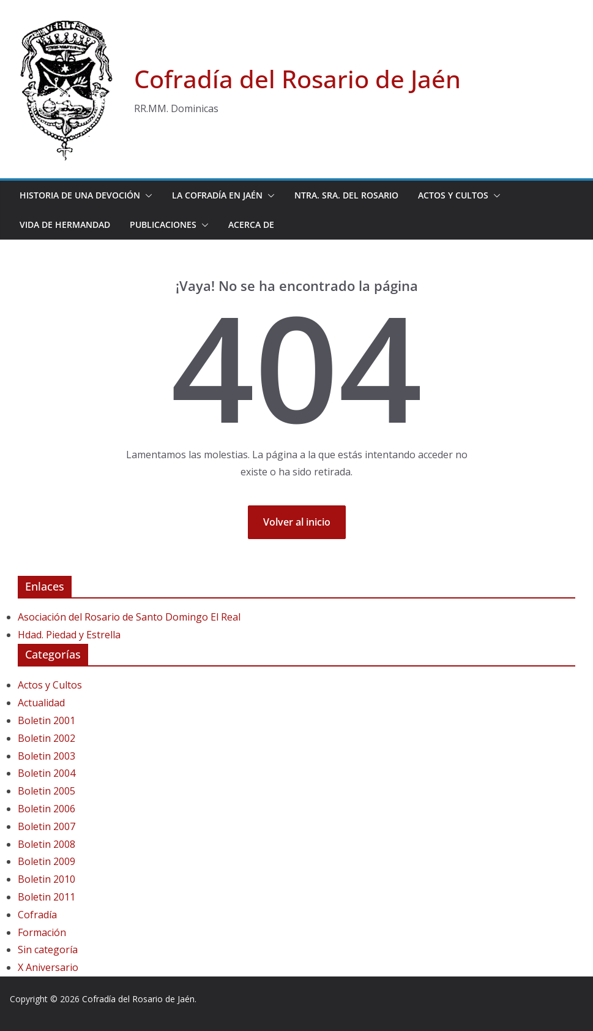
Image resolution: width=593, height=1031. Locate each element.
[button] (146, 195)
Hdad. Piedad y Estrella (69, 634)
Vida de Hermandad (65, 224)
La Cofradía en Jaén (217, 195)
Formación (42, 932)
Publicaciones (163, 224)
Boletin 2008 (46, 844)
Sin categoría (48, 949)
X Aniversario (48, 967)
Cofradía (37, 914)
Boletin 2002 (46, 738)
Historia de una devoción (80, 195)
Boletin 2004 (46, 773)
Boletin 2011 (46, 897)
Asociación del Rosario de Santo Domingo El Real (129, 617)
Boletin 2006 (46, 808)
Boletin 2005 (46, 791)
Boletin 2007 (46, 826)
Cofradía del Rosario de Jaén (297, 79)
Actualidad (41, 702)
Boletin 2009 (46, 861)
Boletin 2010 (46, 879)
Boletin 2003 (46, 756)
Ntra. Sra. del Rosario (346, 195)
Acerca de (251, 224)
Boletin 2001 (46, 720)
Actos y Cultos (453, 195)
